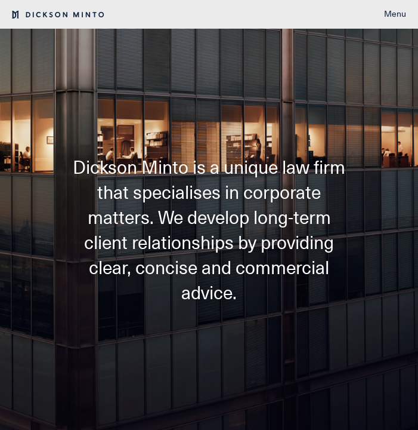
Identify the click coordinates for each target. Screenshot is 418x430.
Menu (395, 13)
